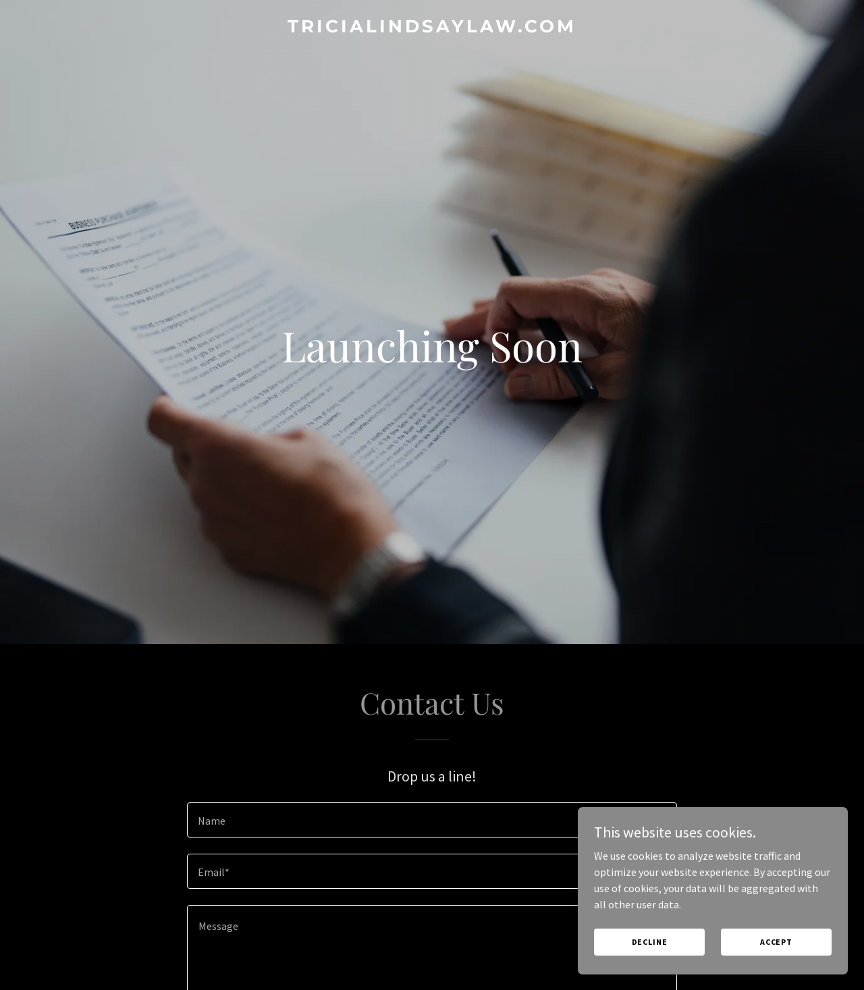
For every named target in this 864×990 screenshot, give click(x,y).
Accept (776, 942)
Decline (650, 942)
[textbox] (431, 819)
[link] (432, 28)
